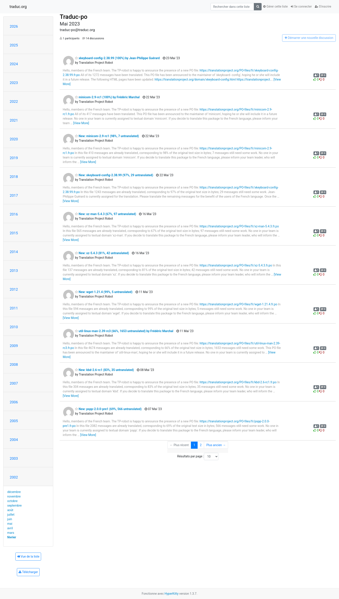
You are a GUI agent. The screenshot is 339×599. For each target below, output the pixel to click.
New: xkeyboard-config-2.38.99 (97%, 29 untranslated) (114, 175)
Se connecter (301, 6)
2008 (14, 364)
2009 (14, 346)
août (10, 510)
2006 (14, 402)
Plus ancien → (215, 445)
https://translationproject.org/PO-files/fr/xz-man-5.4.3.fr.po (239, 226)
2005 (14, 421)
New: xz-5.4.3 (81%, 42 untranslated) (102, 253)
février (11, 537)
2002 (14, 477)
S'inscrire (323, 6)
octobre (12, 501)
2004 (14, 439)
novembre (14, 496)
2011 (14, 308)
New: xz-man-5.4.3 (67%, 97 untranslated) (105, 214)
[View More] (81, 123)
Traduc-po (73, 16)
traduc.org (18, 7)
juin (9, 519)
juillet (10, 514)
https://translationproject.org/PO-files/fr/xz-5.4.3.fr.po (236, 265)
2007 (14, 383)
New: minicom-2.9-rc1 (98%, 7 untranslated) (107, 136)
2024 (14, 64)
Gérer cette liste (275, 6)
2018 (14, 176)
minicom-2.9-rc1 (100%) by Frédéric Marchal (107, 97)
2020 (14, 139)
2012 (14, 289)
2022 (14, 101)
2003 (14, 458)
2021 (14, 120)
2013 (14, 270)
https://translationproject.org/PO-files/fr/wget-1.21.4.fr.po (238, 304)
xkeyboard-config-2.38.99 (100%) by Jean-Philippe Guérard (117, 58)
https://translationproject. (254, 79)
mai (9, 523)
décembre (14, 492)
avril (10, 528)
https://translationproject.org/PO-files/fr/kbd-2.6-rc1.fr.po (238, 382)
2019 (14, 158)
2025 (14, 45)
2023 (14, 83)
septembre (14, 505)
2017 (14, 195)
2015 (14, 233)
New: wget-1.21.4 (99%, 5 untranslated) (103, 292)
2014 (14, 252)
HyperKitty (172, 593)
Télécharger (28, 572)
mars (10, 532)
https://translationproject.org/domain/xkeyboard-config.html (195, 79)
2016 (14, 214)
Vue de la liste (28, 556)
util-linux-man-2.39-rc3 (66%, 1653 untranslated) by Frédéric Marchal (124, 331)
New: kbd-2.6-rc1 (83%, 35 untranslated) (104, 370)
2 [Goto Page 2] (201, 445)
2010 (14, 327)
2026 (14, 26)
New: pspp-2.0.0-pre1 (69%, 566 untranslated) (108, 409)
